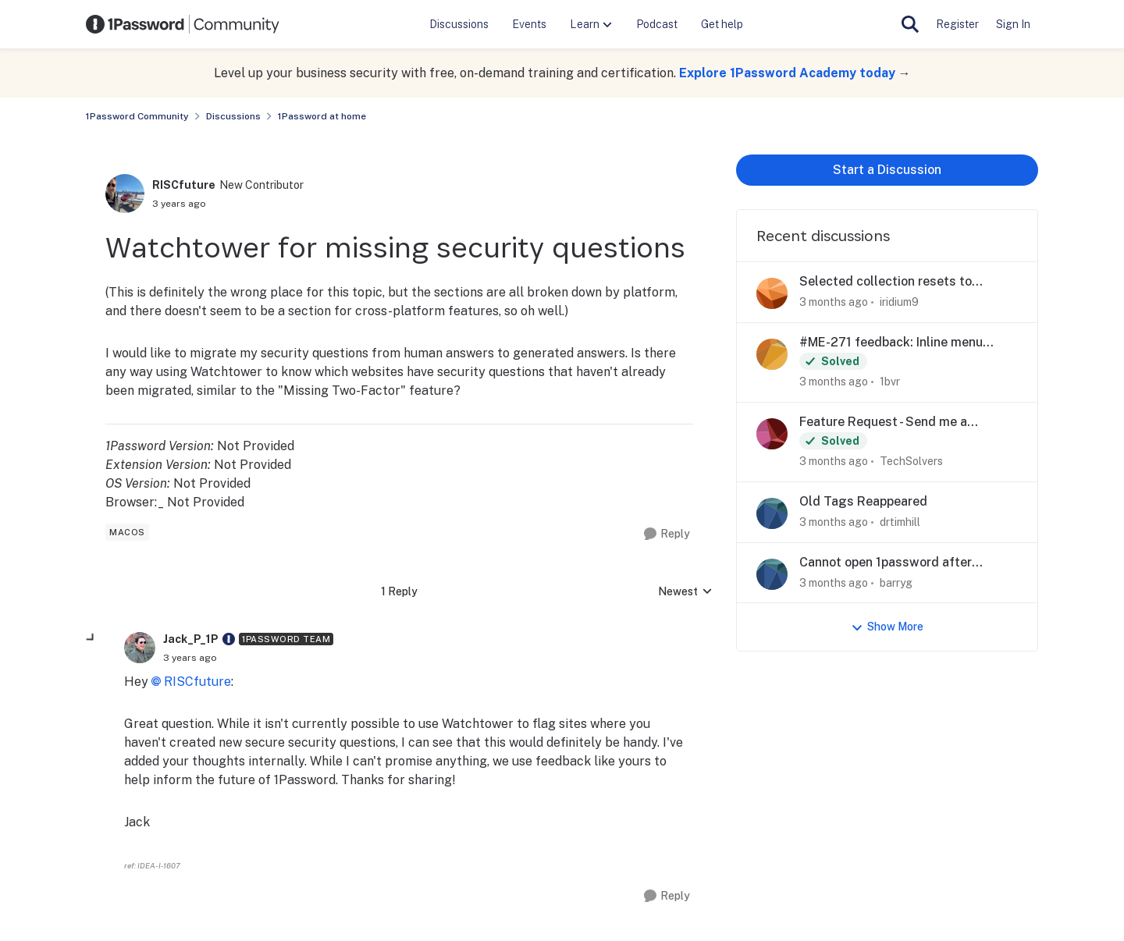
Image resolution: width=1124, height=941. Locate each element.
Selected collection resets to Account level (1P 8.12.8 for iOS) (893, 282)
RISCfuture (197, 681)
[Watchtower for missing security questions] (190, 658)
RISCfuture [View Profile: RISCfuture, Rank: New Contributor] (183, 185)
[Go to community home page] (182, 24)
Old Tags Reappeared (863, 501)
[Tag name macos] (127, 532)
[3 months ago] (833, 302)
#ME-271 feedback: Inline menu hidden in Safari (891, 343)
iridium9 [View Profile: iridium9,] (899, 302)
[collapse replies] (91, 638)
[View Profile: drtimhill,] (772, 513)
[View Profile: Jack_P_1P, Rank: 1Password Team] (139, 647)
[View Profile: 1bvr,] (772, 354)
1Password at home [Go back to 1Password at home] (322, 116)
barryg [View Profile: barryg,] (896, 582)
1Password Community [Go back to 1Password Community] (137, 116)
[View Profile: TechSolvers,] (772, 433)
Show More (887, 627)
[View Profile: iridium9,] (772, 293)
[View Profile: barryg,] (772, 574)
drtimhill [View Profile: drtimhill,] (900, 522)
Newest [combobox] (685, 592)
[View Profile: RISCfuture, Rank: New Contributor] (124, 193)
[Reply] (667, 534)
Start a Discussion (887, 169)
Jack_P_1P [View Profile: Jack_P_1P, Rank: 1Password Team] (191, 639)
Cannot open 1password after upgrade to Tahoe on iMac (885, 563)
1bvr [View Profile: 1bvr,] (890, 381)
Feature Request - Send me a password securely (883, 422)
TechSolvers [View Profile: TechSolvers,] (911, 461)
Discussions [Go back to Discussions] (233, 116)
